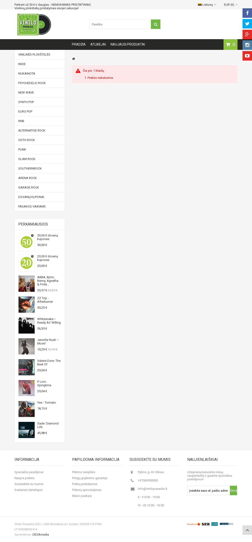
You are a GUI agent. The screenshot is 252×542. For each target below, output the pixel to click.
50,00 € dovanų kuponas (47, 237)
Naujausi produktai (128, 44)
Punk (22, 149)
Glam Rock (26, 159)
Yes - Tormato (46, 402)
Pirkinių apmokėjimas (86, 490)
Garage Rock (28, 187)
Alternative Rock (31, 130)
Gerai (233, 490)
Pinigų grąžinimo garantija (89, 478)
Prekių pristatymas (84, 484)
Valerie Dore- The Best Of (49, 362)
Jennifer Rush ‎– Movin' (48, 341)
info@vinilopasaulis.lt (152, 488)
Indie (22, 64)
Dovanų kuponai (31, 197)
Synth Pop (26, 102)
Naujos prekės (24, 478)
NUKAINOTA (26, 73)
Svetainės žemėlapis (28, 490)
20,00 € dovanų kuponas (47, 258)
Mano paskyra (82, 496)
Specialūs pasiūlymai (28, 472)
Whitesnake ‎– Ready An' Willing (49, 320)
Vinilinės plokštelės (34, 54)
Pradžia (79, 44)
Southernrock (30, 168)
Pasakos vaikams (32, 206)
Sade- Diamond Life (48, 425)
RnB (21, 121)
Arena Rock (27, 178)
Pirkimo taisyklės (83, 472)
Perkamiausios (33, 224)
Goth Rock (26, 140)
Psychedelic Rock (32, 83)
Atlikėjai (98, 44)
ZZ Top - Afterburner (45, 299)
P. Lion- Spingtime (44, 383)
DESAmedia (41, 534)
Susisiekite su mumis (28, 484)
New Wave (26, 92)
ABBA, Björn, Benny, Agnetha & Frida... (47, 280)
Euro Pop (25, 111)
